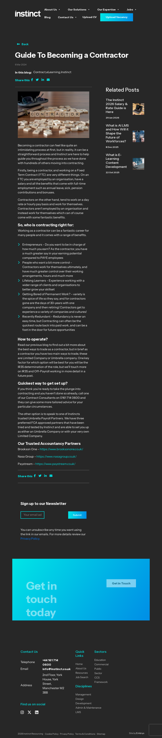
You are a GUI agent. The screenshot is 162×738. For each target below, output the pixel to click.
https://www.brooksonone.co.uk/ (61, 449)
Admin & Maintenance (88, 708)
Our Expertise (108, 9)
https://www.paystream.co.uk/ (55, 464)
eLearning (53, 72)
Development (83, 703)
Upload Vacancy (117, 17)
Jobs (132, 9)
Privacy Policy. (30, 538)
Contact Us (67, 17)
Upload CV (89, 17)
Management (83, 694)
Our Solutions (79, 9)
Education (100, 660)
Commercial (101, 664)
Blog (47, 17)
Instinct (66, 72)
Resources (82, 673)
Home (79, 664)
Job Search (82, 677)
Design (80, 699)
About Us (52, 9)
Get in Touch (121, 586)
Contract (39, 72)
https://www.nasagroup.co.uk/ (56, 456)
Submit (77, 515)
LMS (78, 712)
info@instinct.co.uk (57, 669)
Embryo (140, 733)
